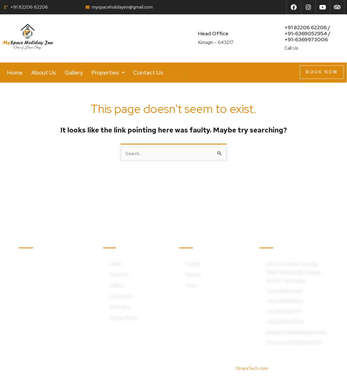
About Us (43, 72)
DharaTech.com (252, 368)
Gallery (74, 72)
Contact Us (148, 72)
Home (15, 72)
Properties (108, 72)
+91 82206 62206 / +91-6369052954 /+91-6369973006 (307, 33)
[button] (108, 72)
